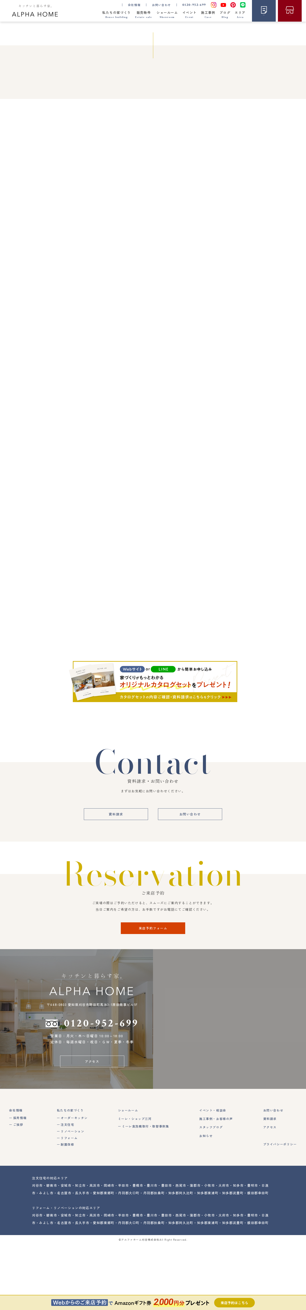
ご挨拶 (18, 1190)
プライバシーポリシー (280, 1210)
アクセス (92, 1127)
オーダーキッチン (74, 1184)
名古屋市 (64, 1258)
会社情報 (15, 1176)
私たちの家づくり (70, 1176)
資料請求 (115, 879)
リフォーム (69, 1204)
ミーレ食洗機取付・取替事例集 (145, 1192)
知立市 (80, 1251)
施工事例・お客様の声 (216, 1184)
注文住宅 (67, 1190)
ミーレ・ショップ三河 (135, 1184)
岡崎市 (109, 1251)
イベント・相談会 (212, 1176)
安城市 (66, 1251)
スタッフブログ (211, 1193)
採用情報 (20, 1184)
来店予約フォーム (153, 993)
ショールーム (128, 1176)
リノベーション (72, 1197)
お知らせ (206, 1201)
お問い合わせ (161, 4)
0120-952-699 (194, 5)
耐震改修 (67, 1210)
